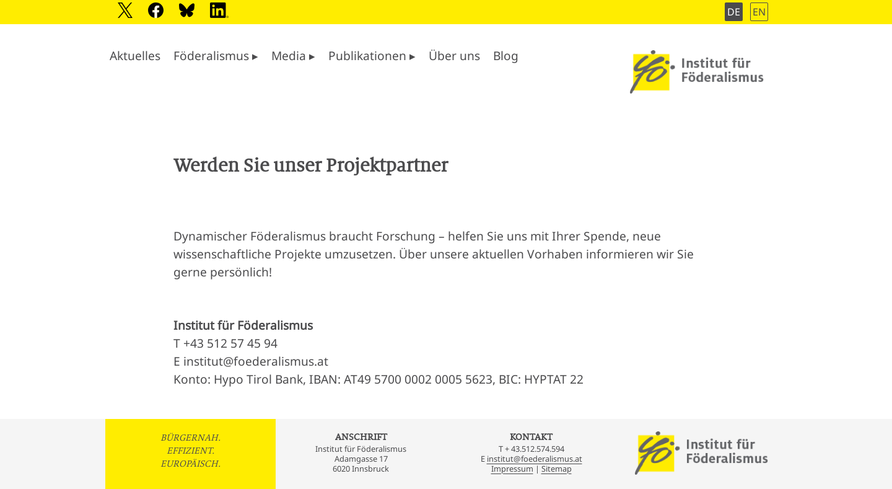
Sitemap (556, 468)
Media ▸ (293, 55)
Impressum (512, 468)
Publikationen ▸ (372, 55)
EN (759, 12)
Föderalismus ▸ (215, 55)
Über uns (454, 55)
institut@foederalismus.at (534, 458)
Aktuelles (135, 55)
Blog (505, 55)
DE (733, 12)
